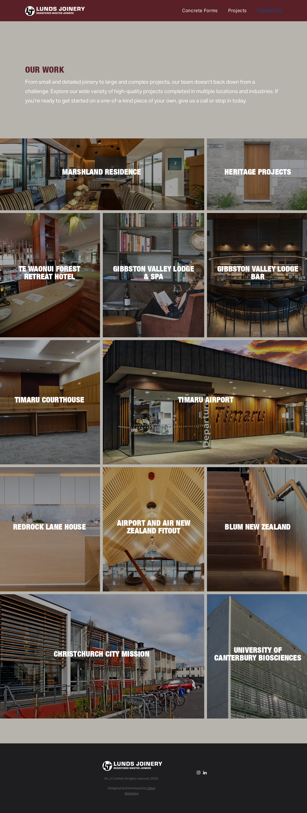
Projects (237, 11)
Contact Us (269, 11)
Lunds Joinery (55, 11)
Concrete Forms (200, 11)
